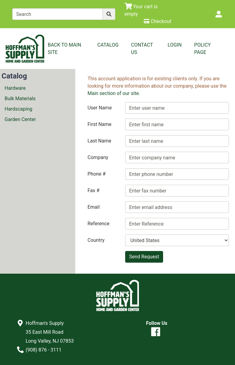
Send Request (144, 257)
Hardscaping (18, 109)
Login (175, 45)
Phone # (97, 174)
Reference (99, 223)
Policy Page (202, 48)
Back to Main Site (64, 48)
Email (94, 207)
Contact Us (142, 48)
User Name (100, 108)
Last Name (99, 141)
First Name (99, 124)
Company (98, 157)
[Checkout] (157, 21)
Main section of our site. (114, 93)
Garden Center (20, 119)
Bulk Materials (20, 98)
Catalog (107, 45)
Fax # (93, 190)
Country (96, 240)
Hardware (15, 88)
